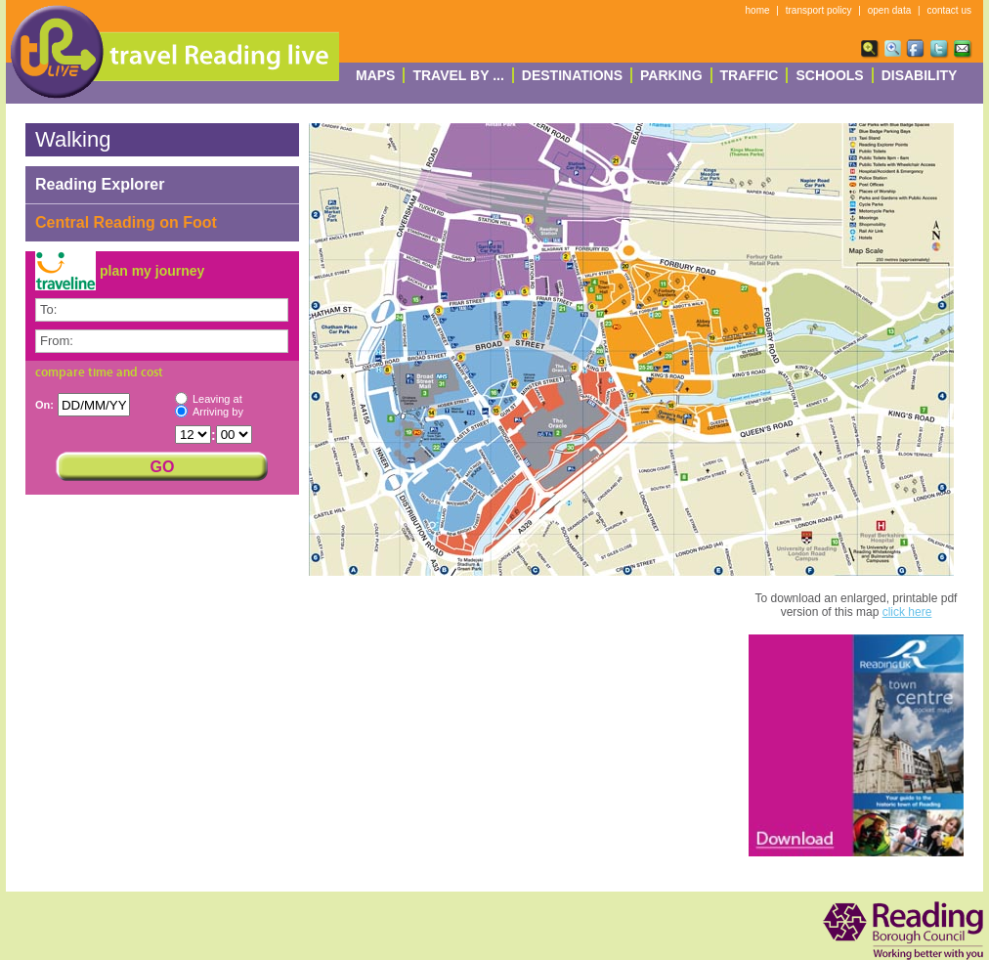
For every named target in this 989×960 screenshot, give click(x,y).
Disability (920, 75)
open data (890, 10)
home (758, 10)
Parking (671, 75)
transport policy (819, 10)
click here (907, 612)
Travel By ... (457, 75)
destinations (572, 75)
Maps (375, 75)
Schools (829, 75)
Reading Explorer (99, 184)
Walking (72, 139)
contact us (948, 10)
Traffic (749, 75)
